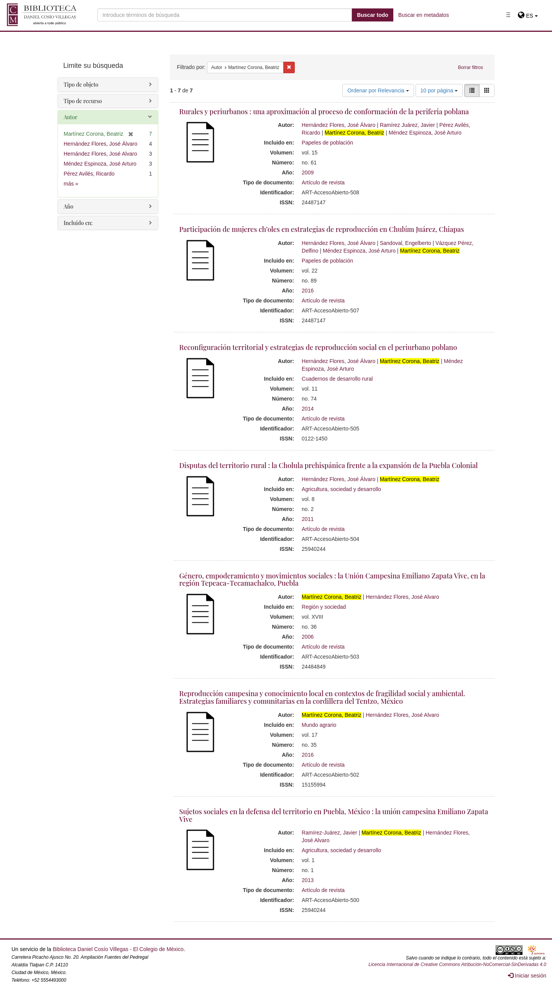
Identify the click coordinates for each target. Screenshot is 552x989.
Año (68, 206)
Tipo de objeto (81, 84)
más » (71, 184)
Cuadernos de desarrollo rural (337, 379)
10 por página (439, 90)
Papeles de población (327, 143)
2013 (308, 880)
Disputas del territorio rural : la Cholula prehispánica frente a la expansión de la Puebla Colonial (328, 465)
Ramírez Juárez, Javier (407, 125)
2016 (308, 291)
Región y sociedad (324, 607)
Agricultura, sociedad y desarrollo (341, 489)
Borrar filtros (470, 67)
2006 (308, 637)
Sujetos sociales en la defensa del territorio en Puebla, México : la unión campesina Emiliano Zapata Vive (333, 815)
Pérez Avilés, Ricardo (89, 174)
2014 (308, 409)
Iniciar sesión (527, 976)
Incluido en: (78, 223)
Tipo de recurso (83, 101)
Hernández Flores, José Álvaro (338, 125)
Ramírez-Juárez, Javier (329, 833)
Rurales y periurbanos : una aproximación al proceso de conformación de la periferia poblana (324, 111)
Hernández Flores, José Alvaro (402, 597)
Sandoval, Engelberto (405, 243)
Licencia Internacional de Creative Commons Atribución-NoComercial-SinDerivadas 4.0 (457, 964)
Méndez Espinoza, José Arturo (425, 133)
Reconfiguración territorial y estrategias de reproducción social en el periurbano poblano (318, 347)
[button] (527, 15)
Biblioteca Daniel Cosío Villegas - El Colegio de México (118, 949)
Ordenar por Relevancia (378, 90)
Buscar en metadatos (423, 15)
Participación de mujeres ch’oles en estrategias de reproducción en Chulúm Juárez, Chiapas (321, 229)
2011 (308, 519)
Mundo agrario (319, 725)
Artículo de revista (323, 182)
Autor (70, 117)
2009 (308, 172)
